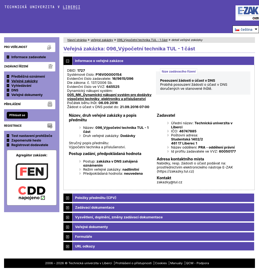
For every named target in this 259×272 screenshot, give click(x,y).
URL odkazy (85, 246)
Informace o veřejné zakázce (99, 61)
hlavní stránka (77, 40)
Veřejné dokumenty (27, 95)
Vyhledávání (21, 86)
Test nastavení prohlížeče (31, 136)
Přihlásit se (17, 115)
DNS (14, 90)
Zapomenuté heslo (26, 140)
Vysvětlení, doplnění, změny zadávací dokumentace (119, 217)
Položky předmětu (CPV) (95, 198)
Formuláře (83, 237)
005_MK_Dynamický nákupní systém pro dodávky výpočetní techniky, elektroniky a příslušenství (109, 97)
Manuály (176, 263)
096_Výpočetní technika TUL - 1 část (142, 40)
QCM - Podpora (197, 263)
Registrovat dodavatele (29, 145)
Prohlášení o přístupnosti (133, 263)
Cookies (161, 263)
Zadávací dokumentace (94, 207)
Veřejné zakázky (24, 81)
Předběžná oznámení (28, 76)
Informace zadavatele (28, 57)
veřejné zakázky (102, 40)
